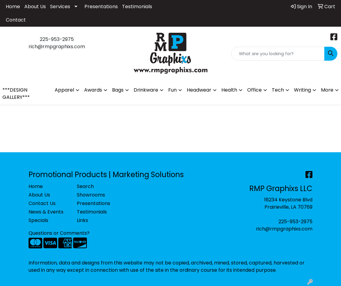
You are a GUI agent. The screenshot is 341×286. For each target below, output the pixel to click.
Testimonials (137, 6)
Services (60, 6)
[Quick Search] (278, 54)
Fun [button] (172, 89)
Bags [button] (118, 89)
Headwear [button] (199, 89)
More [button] (327, 89)
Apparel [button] (64, 89)
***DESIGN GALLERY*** (16, 93)
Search (85, 186)
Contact (16, 19)
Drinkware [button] (146, 89)
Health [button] (229, 89)
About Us (35, 6)
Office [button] (254, 89)
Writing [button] (302, 89)
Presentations (101, 6)
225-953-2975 (295, 221)
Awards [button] (93, 89)
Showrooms (91, 194)
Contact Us (42, 203)
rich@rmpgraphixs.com (284, 228)
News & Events (46, 211)
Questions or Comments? (59, 233)
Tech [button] (278, 89)
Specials (38, 220)
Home (13, 6)
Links (82, 220)
